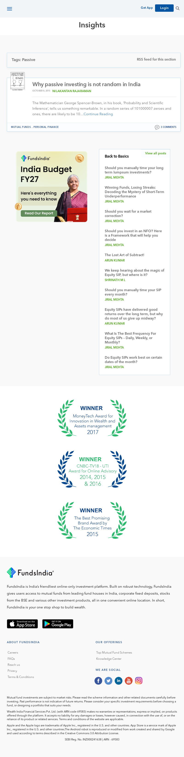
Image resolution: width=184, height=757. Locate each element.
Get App (147, 7)
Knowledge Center (109, 658)
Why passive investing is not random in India (86, 85)
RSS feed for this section (156, 60)
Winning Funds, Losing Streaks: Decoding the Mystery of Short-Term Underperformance (134, 192)
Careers (13, 652)
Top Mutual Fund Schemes (114, 652)
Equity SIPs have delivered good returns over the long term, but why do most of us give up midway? (134, 314)
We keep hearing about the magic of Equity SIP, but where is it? (134, 273)
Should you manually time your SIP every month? (133, 292)
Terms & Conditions (21, 677)
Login (164, 8)
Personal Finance (46, 127)
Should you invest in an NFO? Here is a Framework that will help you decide (133, 236)
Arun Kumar (115, 260)
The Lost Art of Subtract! (124, 255)
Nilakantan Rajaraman (71, 91)
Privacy (12, 671)
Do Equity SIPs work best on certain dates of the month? (133, 360)
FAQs (11, 658)
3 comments (168, 127)
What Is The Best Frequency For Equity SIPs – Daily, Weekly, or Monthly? (130, 338)
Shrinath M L (115, 280)
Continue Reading (98, 114)
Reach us (14, 664)
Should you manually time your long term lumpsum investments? (134, 170)
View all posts (155, 153)
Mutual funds (21, 127)
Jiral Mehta (114, 177)
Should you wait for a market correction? (128, 214)
